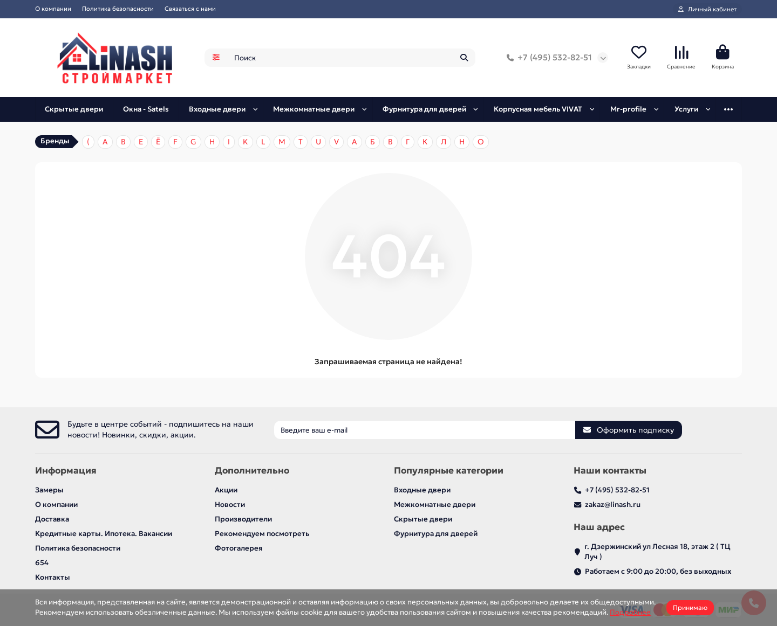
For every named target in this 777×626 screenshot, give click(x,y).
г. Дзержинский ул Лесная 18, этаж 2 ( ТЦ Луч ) (657, 551)
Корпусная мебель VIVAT (538, 109)
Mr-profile (628, 109)
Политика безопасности (118, 8)
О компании (53, 8)
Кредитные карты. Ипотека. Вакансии (103, 533)
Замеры (49, 490)
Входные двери (217, 109)
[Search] (351, 57)
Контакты (52, 577)
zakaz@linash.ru (612, 504)
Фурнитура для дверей (424, 109)
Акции (226, 490)
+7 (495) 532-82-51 (547, 58)
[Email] (424, 430)
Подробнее (630, 612)
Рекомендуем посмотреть (262, 533)
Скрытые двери (74, 109)
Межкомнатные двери (314, 109)
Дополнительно (252, 470)
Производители (243, 519)
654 (42, 562)
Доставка (52, 519)
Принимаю (690, 607)
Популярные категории (448, 470)
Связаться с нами (190, 8)
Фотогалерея (239, 548)
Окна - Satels (146, 109)
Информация (66, 470)
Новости (230, 504)
